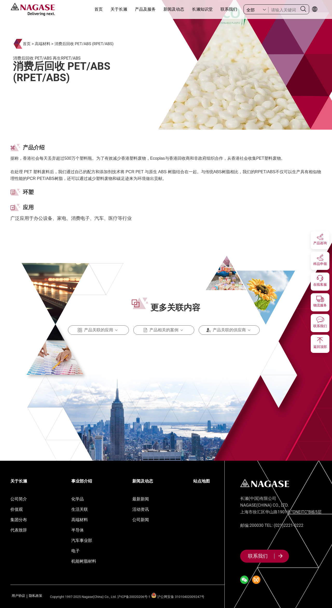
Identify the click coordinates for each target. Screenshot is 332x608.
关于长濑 (118, 9)
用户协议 (18, 596)
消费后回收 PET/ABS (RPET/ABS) (84, 43)
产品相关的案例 (164, 330)
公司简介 (18, 499)
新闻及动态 (173, 9)
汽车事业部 (81, 540)
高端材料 (42, 43)
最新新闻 (140, 499)
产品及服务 (145, 9)
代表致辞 (18, 530)
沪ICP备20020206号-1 (133, 597)
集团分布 (18, 519)
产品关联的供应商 (229, 330)
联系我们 (228, 9)
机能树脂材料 (83, 561)
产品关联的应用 (98, 330)
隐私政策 (35, 596)
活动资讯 (140, 509)
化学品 (77, 499)
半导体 (77, 530)
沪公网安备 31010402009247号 (177, 597)
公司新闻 (140, 519)
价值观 (16, 509)
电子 (75, 550)
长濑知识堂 (202, 9)
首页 (98, 9)
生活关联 (79, 509)
